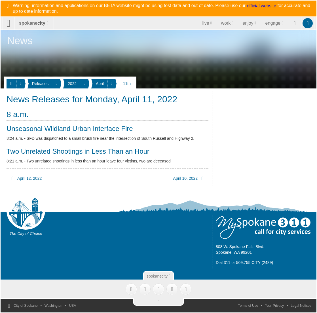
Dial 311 (223, 262)
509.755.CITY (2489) (254, 262)
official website (261, 6)
